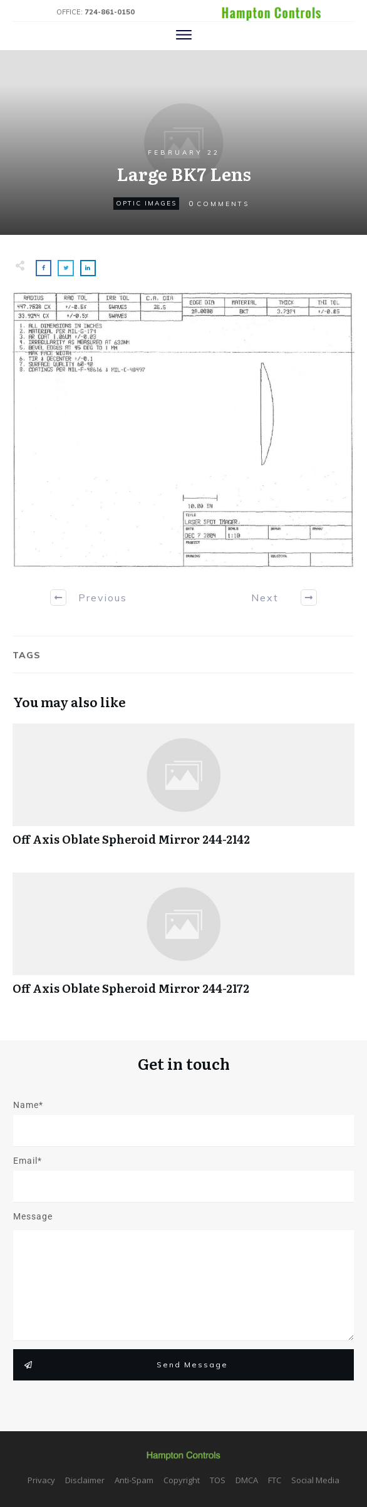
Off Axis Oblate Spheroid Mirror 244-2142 (183, 791)
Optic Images (146, 203)
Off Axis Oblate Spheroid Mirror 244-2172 (183, 940)
